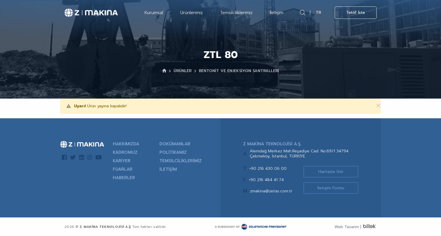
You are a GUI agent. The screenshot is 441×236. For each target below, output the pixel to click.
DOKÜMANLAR (174, 144)
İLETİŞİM (168, 169)
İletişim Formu (330, 188)
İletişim (276, 13)
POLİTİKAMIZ (173, 152)
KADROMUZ (125, 152)
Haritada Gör (331, 172)
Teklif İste (355, 12)
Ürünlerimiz (191, 13)
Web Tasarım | (347, 227)
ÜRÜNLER (183, 71)
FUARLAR (122, 169)
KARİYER (121, 161)
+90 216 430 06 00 (268, 169)
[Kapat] (375, 106)
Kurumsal (154, 13)
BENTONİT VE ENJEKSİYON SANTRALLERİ (239, 71)
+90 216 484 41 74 (266, 180)
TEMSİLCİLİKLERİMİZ (180, 161)
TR (318, 12)
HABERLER (124, 178)
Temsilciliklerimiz (236, 13)
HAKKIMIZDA (126, 144)
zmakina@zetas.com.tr (271, 191)
